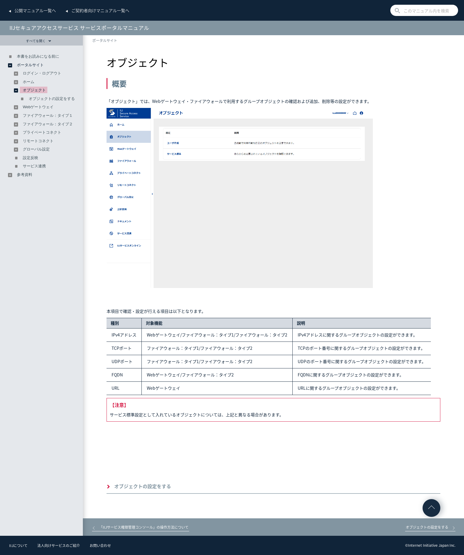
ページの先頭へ (431, 508)
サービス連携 (34, 166)
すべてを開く (38, 41)
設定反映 (30, 158)
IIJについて (18, 545)
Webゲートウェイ (38, 107)
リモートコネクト (38, 141)
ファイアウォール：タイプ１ (48, 115)
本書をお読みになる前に (38, 56)
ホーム (28, 82)
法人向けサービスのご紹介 (58, 545)
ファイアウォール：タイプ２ (48, 124)
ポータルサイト (104, 40)
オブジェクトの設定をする (142, 486)
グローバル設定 (36, 149)
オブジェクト (34, 90)
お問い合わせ (100, 545)
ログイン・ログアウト (42, 73)
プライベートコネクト (42, 132)
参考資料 (24, 174)
